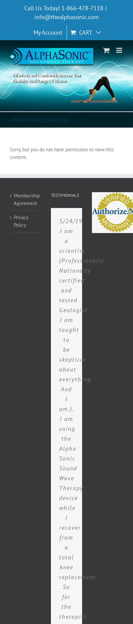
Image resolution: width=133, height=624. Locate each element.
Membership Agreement (26, 199)
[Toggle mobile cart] (106, 50)
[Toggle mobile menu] (119, 50)
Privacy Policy (21, 221)
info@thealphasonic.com (66, 17)
